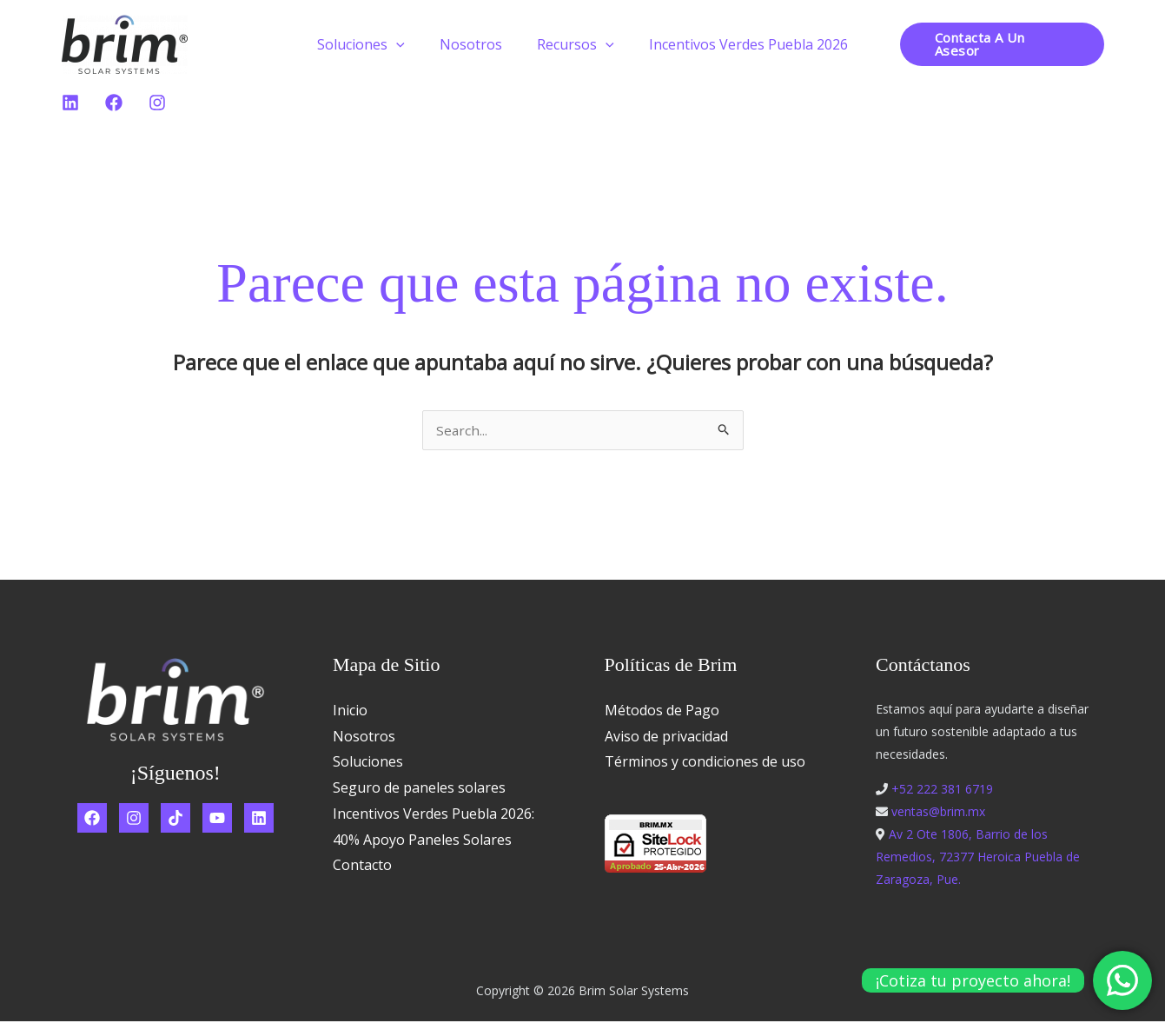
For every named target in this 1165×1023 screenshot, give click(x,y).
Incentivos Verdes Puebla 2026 (738, 44)
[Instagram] (157, 102)
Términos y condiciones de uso (705, 763)
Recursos (572, 44)
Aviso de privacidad (666, 737)
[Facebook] (113, 102)
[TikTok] (175, 819)
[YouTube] (217, 819)
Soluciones (371, 44)
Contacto (362, 866)
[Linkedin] (70, 102)
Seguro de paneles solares (419, 789)
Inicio (350, 711)
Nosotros (474, 44)
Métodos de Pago (662, 711)
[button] (406, 44)
